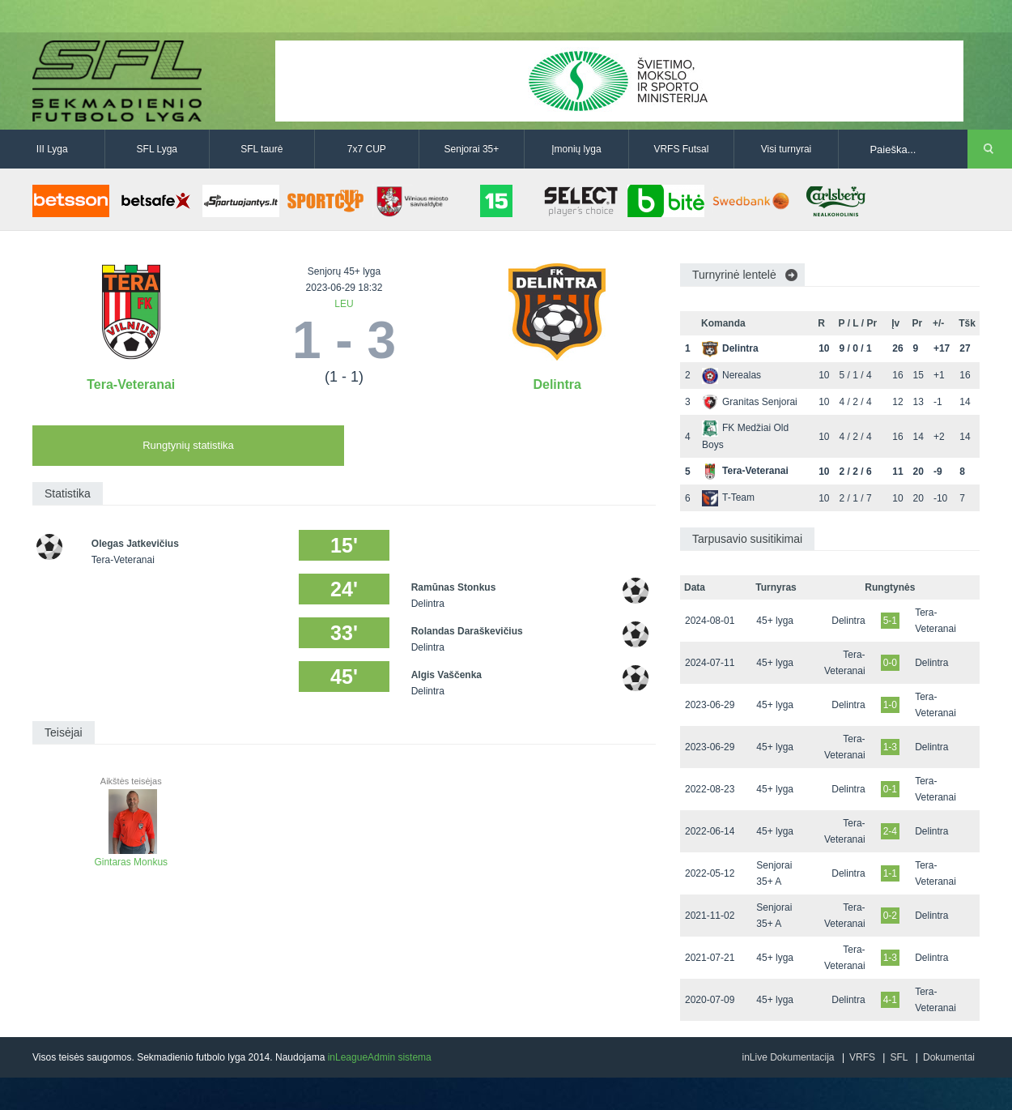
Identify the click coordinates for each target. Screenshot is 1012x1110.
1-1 (890, 873)
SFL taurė (261, 149)
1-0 (890, 705)
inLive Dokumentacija (788, 1057)
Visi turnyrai (786, 149)
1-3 (890, 747)
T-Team (728, 497)
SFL (899, 1057)
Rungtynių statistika (188, 445)
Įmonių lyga (576, 149)
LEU (343, 304)
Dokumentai (949, 1057)
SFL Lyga (157, 149)
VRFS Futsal (680, 149)
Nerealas (731, 375)
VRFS (862, 1057)
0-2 (890, 915)
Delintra (557, 384)
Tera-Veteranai (131, 384)
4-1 (890, 999)
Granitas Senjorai (749, 402)
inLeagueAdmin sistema (380, 1057)
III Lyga (52, 149)
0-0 (890, 662)
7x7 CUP (366, 149)
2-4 (890, 831)
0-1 (890, 789)
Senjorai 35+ (472, 149)
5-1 (890, 620)
